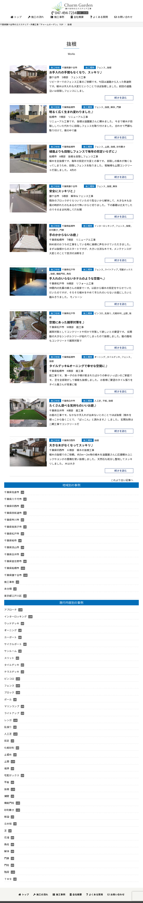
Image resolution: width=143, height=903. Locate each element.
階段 (6, 866)
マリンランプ (11, 702)
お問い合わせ (123, 17)
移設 (6, 811)
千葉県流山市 (11, 545)
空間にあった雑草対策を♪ (67, 321)
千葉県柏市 (10, 538)
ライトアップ (111, 268)
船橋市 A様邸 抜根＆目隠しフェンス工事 (73, 156)
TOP (31, 24)
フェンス (101, 67)
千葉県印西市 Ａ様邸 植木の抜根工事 (71, 449)
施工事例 (57, 17)
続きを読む (120, 97)
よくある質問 (99, 17)
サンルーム (10, 648)
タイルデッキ (113, 356)
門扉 (119, 106)
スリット (9, 654)
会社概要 (77, 17)
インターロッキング (104, 225)
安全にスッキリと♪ (62, 190)
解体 (113, 106)
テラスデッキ (11, 668)
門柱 (6, 859)
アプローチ (10, 607)
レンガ (8, 716)
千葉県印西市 (68, 439)
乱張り (108, 312)
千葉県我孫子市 (13, 525)
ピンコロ (98, 312)
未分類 (8, 586)
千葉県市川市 (11, 518)
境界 (6, 764)
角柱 (69, 272)
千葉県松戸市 (68, 268)
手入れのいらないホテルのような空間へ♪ (77, 277)
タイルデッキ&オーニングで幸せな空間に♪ (78, 365)
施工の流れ (36, 17)
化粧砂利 (117, 312)
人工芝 (97, 399)
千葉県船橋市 (68, 106)
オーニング (99, 356)
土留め (8, 750)
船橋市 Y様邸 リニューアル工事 (68, 116)
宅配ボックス (126, 268)
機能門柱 (60, 272)
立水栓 (8, 818)
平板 (105, 399)
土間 (107, 146)
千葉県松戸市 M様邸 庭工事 (66, 326)
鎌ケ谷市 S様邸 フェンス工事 (67, 77)
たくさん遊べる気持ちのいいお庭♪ (73, 404)
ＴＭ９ (8, 873)
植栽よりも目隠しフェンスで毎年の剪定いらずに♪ (83, 151)
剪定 (6, 736)
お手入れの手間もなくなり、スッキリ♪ (76, 72)
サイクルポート (13, 641)
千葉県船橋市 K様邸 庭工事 (66, 370)
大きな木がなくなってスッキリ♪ (71, 444)
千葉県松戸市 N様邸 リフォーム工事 (71, 282)
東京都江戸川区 (13, 593)
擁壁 (6, 791)
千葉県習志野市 (13, 559)
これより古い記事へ (122, 479)
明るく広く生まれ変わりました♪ (71, 111)
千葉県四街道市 (13, 511)
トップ (16, 17)
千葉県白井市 (68, 399)
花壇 (6, 832)
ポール (8, 695)
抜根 (109, 67)
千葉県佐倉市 (11, 490)
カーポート (10, 634)
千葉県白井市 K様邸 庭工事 (66, 409)
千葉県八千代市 (13, 497)
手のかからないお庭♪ (64, 234)
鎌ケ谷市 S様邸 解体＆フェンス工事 (71, 195)
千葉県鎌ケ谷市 (69, 67)
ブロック (9, 689)
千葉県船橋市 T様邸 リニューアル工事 (72, 239)
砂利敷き (121, 146)
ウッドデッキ (11, 620)
